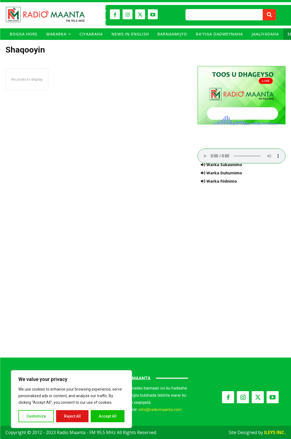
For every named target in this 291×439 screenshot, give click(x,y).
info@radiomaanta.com (160, 409)
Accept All (108, 416)
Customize (36, 416)
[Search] (269, 14)
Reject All (72, 416)
